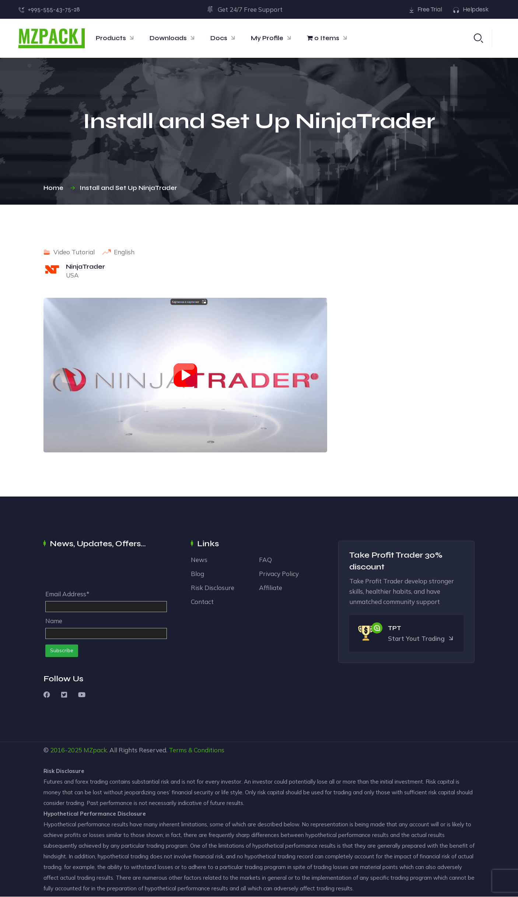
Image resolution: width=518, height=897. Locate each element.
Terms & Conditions (196, 750)
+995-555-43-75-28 (54, 9)
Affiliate (270, 588)
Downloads (168, 38)
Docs (218, 38)
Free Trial (429, 9)
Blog (197, 574)
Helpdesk (476, 9)
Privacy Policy (279, 574)
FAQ (265, 560)
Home (54, 188)
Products (111, 38)
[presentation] (101, 571)
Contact (202, 602)
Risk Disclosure (212, 588)
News (199, 560)
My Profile (267, 38)
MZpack (95, 750)
